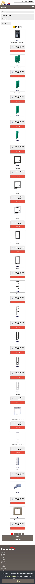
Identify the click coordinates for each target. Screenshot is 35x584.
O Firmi (2, 555)
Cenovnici (3, 561)
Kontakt (2, 557)
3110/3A (17, 115)
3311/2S (17, 266)
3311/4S (17, 366)
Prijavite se (18, 50)
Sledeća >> (17, 536)
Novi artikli (3, 562)
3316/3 (17, 467)
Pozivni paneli (17, 19)
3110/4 (17, 140)
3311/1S (17, 190)
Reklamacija (3, 568)
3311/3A (17, 291)
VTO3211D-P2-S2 (17, 40)
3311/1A (17, 165)
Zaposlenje (3, 559)
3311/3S (17, 316)
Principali (3, 552)
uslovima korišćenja (11, 576)
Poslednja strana (17, 539)
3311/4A (17, 341)
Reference (3, 554)
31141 (17, 517)
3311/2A (17, 241)
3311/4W (17, 391)
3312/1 (17, 416)
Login (25, 1)
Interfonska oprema (17, 15)
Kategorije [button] (4, 7)
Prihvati (18, 581)
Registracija (30, 1)
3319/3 (17, 492)
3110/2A (17, 90)
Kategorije (17, 12)
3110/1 (17, 65)
